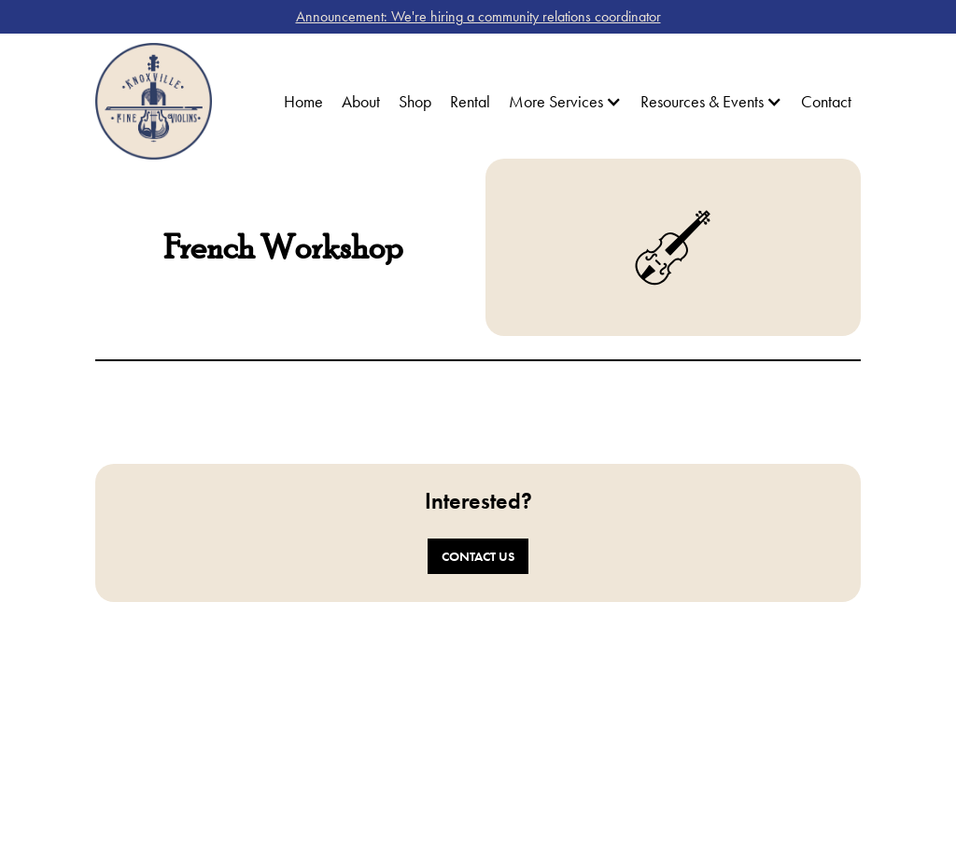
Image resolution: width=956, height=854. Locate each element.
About (361, 101)
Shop (415, 101)
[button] (565, 102)
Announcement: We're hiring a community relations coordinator (478, 16)
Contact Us (478, 556)
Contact (826, 101)
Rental (470, 101)
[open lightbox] (283, 408)
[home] (153, 101)
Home (303, 101)
